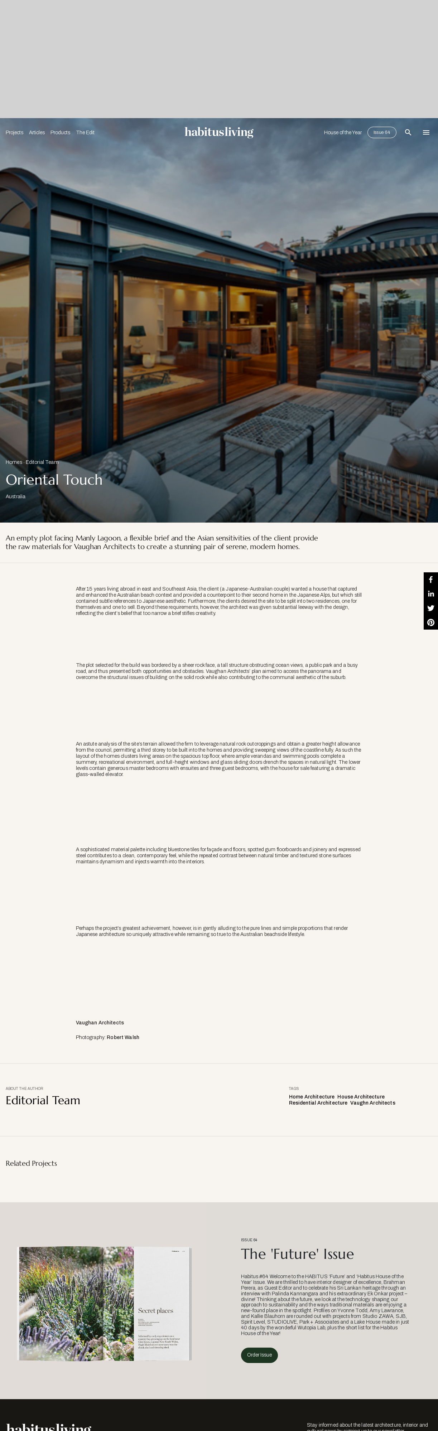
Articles (37, 132)
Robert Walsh (123, 1037)
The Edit (85, 132)
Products (60, 132)
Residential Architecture (318, 1103)
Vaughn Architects (372, 1103)
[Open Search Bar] (408, 132)
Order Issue (259, 1355)
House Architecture (361, 1097)
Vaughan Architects (100, 1022)
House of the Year (343, 132)
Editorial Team (42, 462)
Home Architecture (311, 1097)
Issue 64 (382, 132)
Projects (14, 132)
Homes (14, 462)
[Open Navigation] (426, 132)
